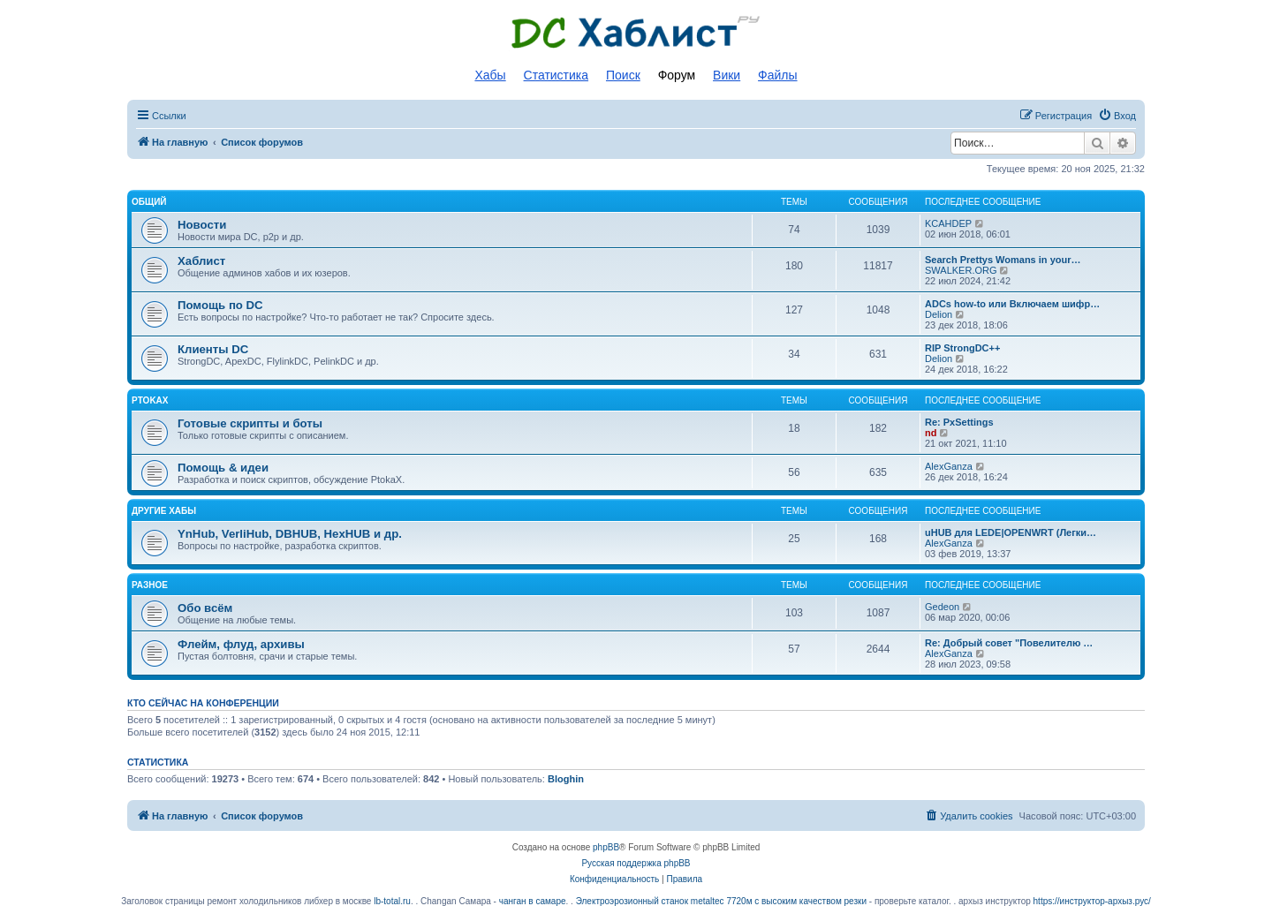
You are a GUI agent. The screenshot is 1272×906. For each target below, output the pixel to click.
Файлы (777, 75)
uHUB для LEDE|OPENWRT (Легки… (1010, 532)
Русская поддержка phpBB (635, 863)
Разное (150, 585)
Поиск (623, 75)
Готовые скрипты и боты (250, 423)
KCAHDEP (948, 223)
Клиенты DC (213, 349)
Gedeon (942, 606)
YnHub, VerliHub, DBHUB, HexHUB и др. (290, 533)
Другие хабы (164, 511)
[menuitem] (1117, 115)
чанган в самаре (532, 901)
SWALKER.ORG (961, 270)
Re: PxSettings (959, 422)
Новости (202, 224)
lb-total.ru (392, 901)
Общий (149, 202)
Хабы (489, 75)
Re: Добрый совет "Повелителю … (1009, 643)
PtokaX (150, 400)
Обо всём (205, 608)
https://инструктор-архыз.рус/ (1092, 901)
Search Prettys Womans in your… (1002, 259)
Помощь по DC (220, 305)
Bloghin (566, 779)
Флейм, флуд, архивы (241, 644)
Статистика (556, 75)
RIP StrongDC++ (962, 348)
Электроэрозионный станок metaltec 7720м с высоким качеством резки (721, 901)
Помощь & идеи (223, 467)
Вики (726, 75)
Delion (938, 314)
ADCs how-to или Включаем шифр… (1012, 303)
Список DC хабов (636, 32)
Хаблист (201, 261)
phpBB (606, 847)
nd (930, 432)
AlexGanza (949, 466)
